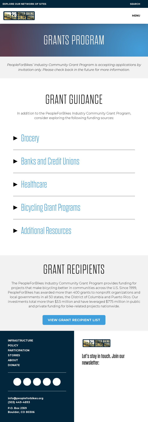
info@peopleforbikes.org (25, 398)
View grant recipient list (74, 320)
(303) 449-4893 (19, 402)
